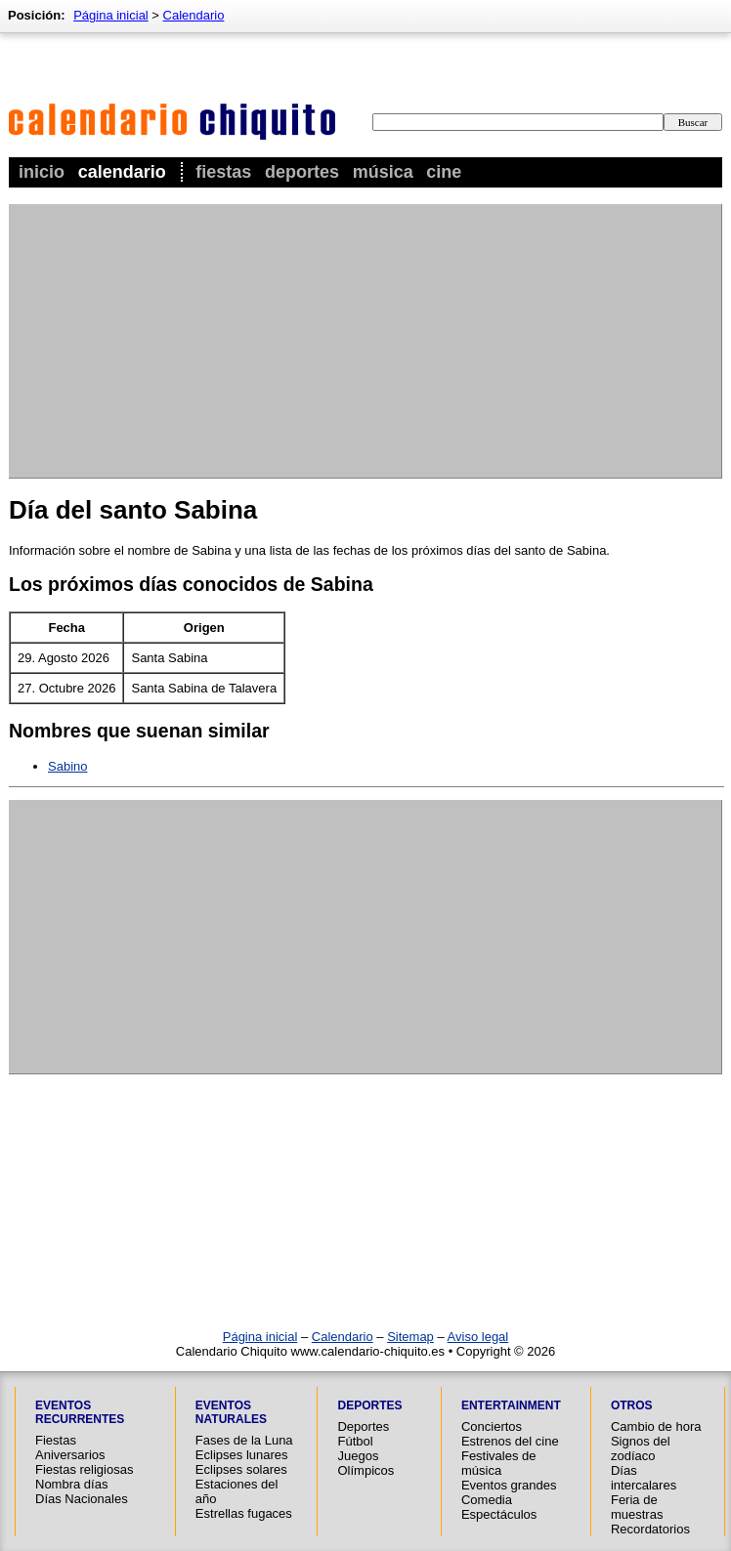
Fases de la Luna (244, 1440)
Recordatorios (650, 1529)
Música (383, 172)
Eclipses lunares (241, 1454)
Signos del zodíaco (640, 1448)
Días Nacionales (81, 1498)
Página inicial (111, 15)
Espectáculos (499, 1514)
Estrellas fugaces (243, 1513)
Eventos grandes (509, 1485)
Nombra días (71, 1484)
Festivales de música (499, 1463)
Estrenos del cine (510, 1441)
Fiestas (223, 172)
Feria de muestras (637, 1507)
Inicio (41, 172)
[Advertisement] (246, 341)
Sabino (67, 766)
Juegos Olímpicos (365, 1463)
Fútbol (354, 1441)
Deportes (302, 172)
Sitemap (410, 1336)
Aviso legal (478, 1336)
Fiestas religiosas (84, 1469)
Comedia (486, 1499)
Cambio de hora (656, 1426)
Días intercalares (643, 1477)
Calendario (122, 172)
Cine (443, 172)
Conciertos (491, 1426)
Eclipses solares (241, 1469)
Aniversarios (70, 1454)
